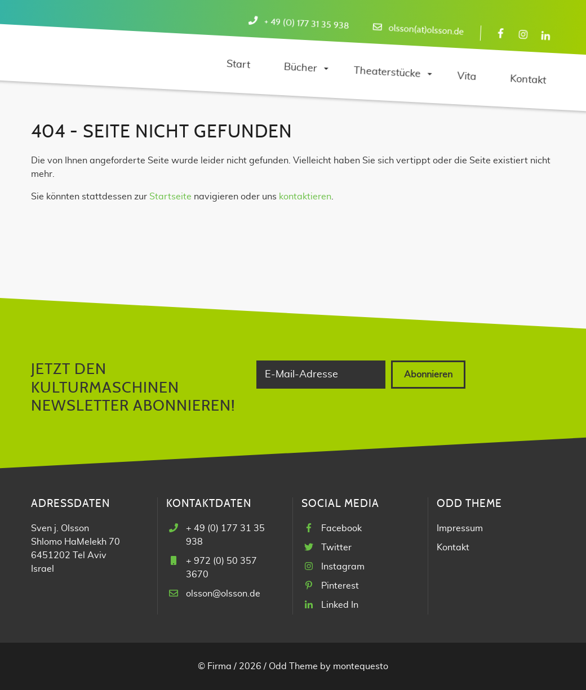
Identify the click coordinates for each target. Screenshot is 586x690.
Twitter (336, 547)
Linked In (339, 604)
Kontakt (453, 547)
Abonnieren (428, 374)
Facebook (341, 528)
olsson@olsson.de (223, 593)
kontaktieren (305, 196)
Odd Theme (293, 666)
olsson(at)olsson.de (426, 30)
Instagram (343, 566)
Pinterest (340, 585)
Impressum (460, 528)
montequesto (360, 666)
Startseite (170, 196)
